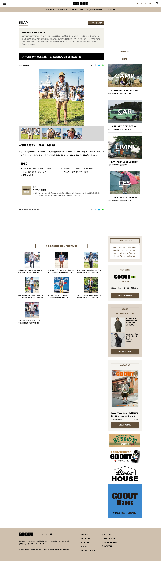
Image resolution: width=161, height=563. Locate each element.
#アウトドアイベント (128, 252)
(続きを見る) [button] (78, 198)
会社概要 (22, 543)
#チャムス (122, 249)
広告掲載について (43, 543)
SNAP (84, 549)
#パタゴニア (131, 258)
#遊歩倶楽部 (132, 249)
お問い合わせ (31, 543)
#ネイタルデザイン (119, 258)
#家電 (114, 249)
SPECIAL (86, 545)
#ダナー (115, 255)
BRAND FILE (88, 553)
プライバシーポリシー (66, 543)
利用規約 (54, 543)
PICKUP (85, 541)
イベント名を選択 (96, 25)
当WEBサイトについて (26, 546)
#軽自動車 (116, 252)
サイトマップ (39, 546)
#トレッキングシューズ (127, 255)
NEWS (84, 537)
